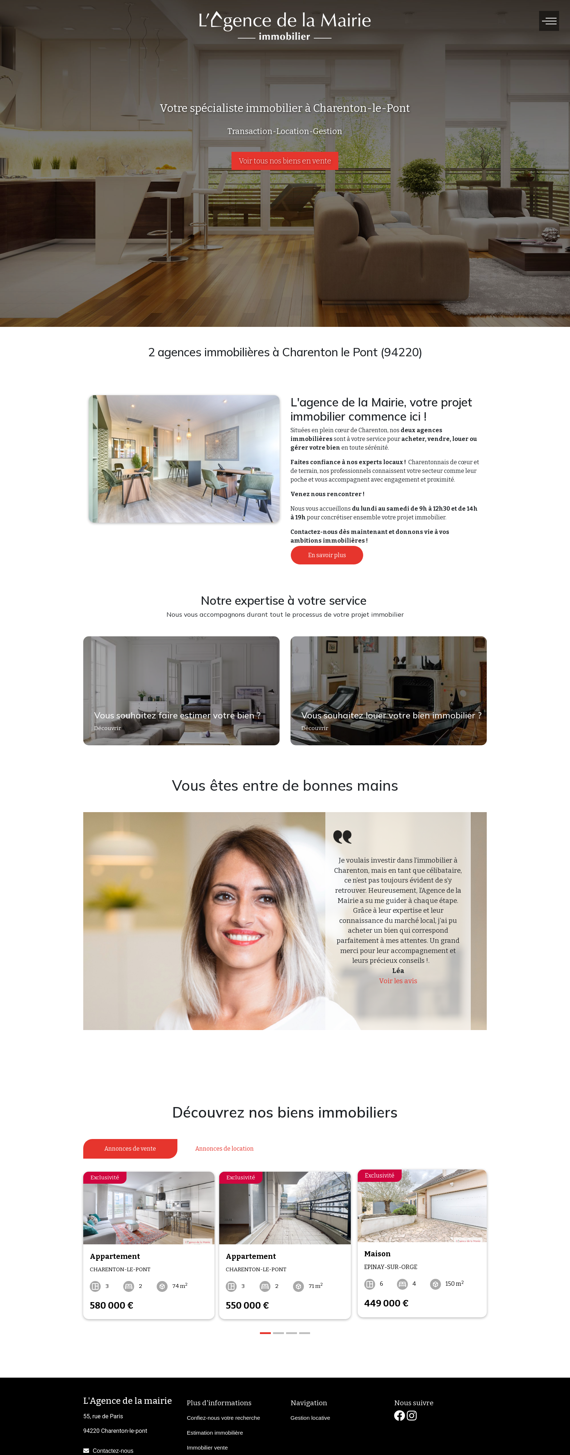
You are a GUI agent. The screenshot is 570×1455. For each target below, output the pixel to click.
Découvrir (107, 729)
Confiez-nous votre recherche (223, 1414)
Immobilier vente (207, 1443)
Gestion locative (310, 1414)
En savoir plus (327, 555)
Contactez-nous (113, 1446)
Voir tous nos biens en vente (285, 161)
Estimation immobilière (215, 1429)
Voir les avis (398, 981)
